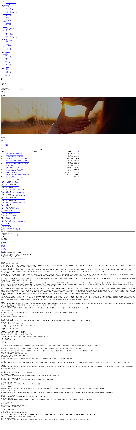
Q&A (7, 67)
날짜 (77, 151)
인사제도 (8, 64)
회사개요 (8, 55)
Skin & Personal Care (11, 3)
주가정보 (8, 72)
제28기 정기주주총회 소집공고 (13, 170)
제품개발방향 (9, 11)
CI (6, 59)
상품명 (3, 89)
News (4, 21)
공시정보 (8, 71)
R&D (7, 17)
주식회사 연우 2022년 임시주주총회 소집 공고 (17, 162)
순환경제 (8, 8)
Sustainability (6, 6)
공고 (7, 69)
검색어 (5, 234)
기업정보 (5, 54)
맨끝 (23, 230)
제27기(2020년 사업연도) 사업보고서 (15, 178)
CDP (7, 16)
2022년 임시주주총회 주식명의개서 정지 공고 (17, 160)
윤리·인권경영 (6, 52)
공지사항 (8, 24)
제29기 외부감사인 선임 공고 (13, 172)
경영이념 (8, 57)
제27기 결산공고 (10, 176)
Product (5, 1)
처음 (2, 230)
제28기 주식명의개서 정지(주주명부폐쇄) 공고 (17, 174)
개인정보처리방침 (5, 251)
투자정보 (5, 68)
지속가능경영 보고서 (11, 12)
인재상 (8, 62)
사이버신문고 (6, 75)
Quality (8, 19)
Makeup (8, 4)
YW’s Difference (7, 14)
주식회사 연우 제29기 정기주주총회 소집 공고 (17, 156)
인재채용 (5, 61)
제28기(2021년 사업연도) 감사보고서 (15, 169)
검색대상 (4, 233)
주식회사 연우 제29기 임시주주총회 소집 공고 (17, 158)
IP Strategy (8, 20)
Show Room (6, 5)
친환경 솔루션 (9, 9)
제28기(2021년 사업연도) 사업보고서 (15, 167)
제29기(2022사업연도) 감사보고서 (14, 155)
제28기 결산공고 (10, 165)
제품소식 (8, 23)
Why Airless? (9, 15)
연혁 (7, 58)
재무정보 (8, 74)
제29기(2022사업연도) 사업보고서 (14, 153)
